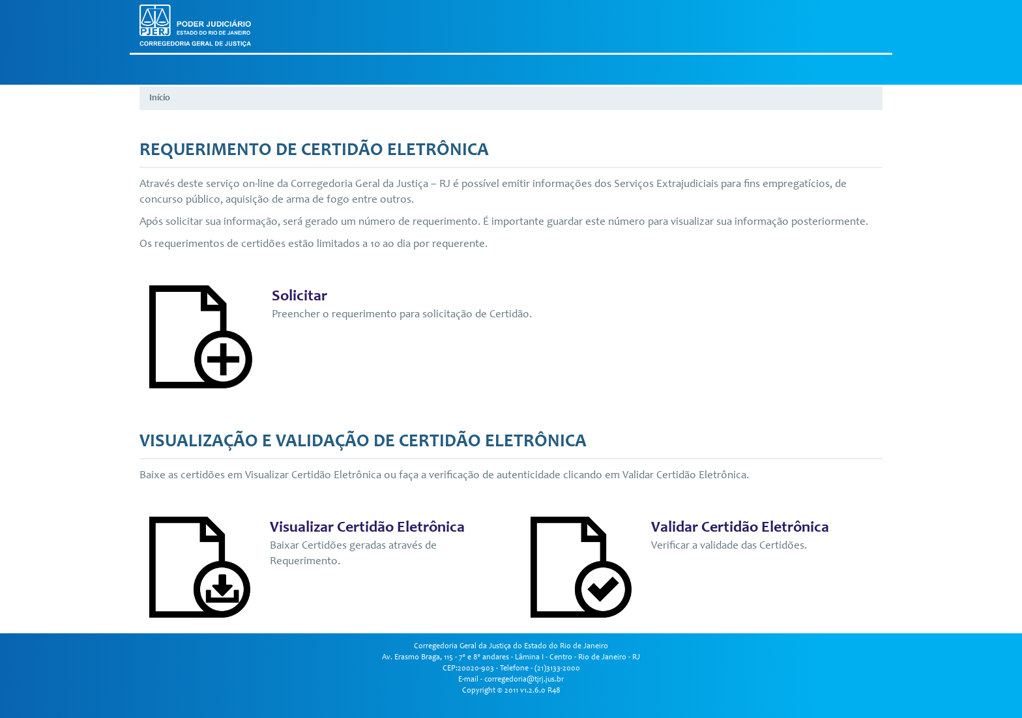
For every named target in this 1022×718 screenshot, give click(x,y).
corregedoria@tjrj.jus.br (524, 679)
